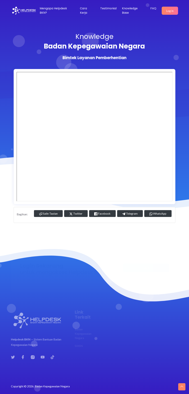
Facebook (102, 214)
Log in (170, 10)
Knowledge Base (130, 10)
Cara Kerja (83, 10)
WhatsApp (157, 214)
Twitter (75, 214)
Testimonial (108, 8)
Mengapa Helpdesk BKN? (53, 10)
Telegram (130, 214)
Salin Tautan (48, 214)
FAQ (153, 8)
